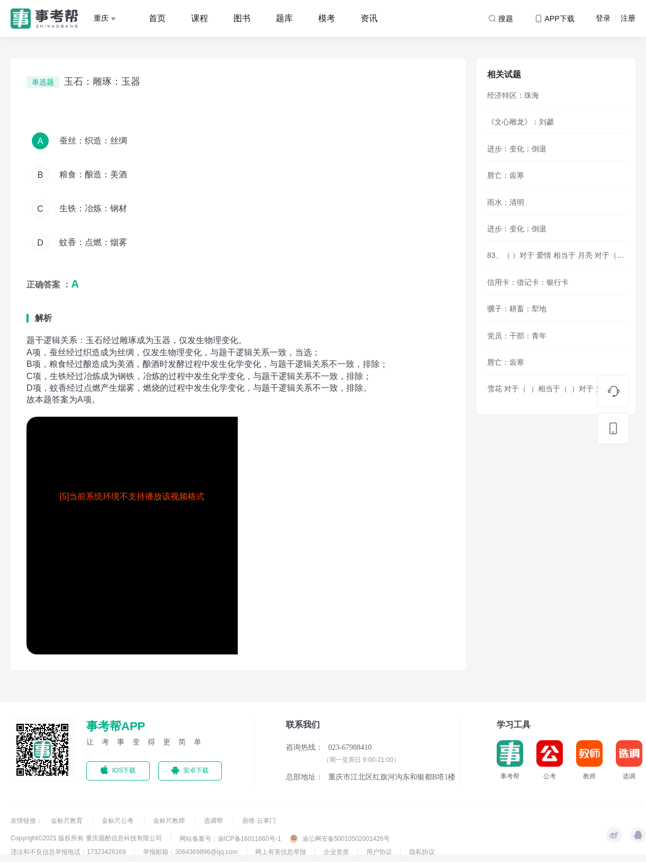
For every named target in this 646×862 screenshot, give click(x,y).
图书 (242, 18)
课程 (199, 18)
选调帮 (214, 820)
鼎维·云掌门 (258, 820)
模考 (326, 18)
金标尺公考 (118, 820)
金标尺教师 (169, 820)
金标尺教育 (67, 820)
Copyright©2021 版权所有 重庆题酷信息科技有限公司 (86, 838)
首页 (157, 18)
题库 (284, 18)
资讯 (369, 18)
